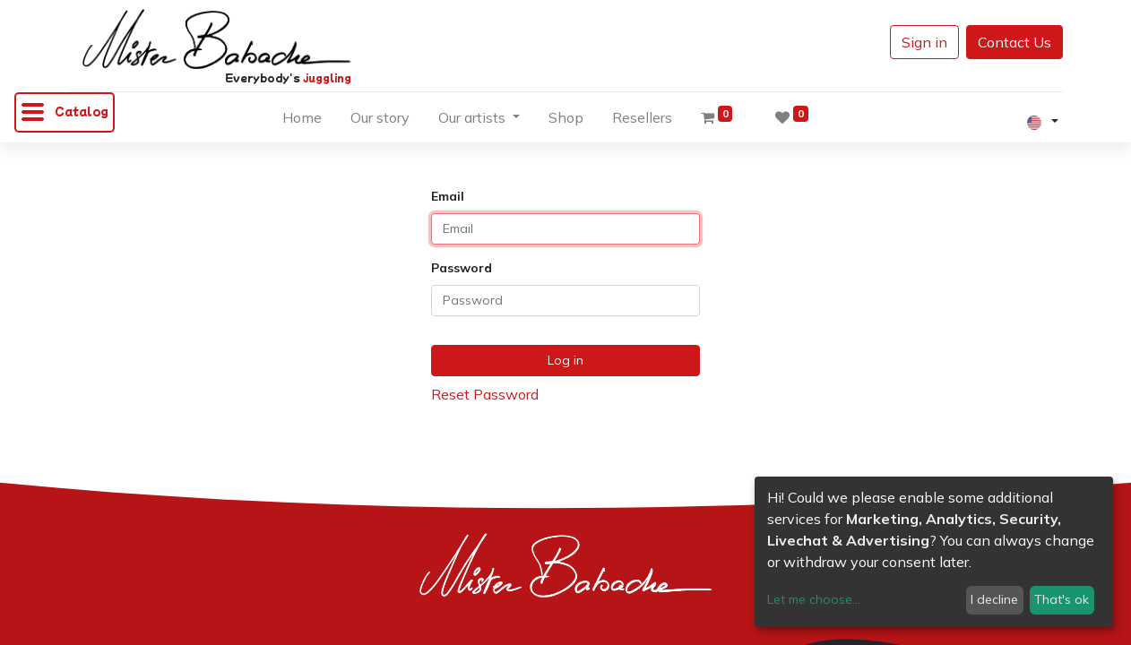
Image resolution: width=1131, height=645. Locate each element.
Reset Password (485, 394)
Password (461, 268)
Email (447, 196)
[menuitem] (302, 120)
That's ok (1061, 599)
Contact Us (1014, 42)
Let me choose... (813, 599)
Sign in (924, 42)
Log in (565, 360)
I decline (994, 599)
